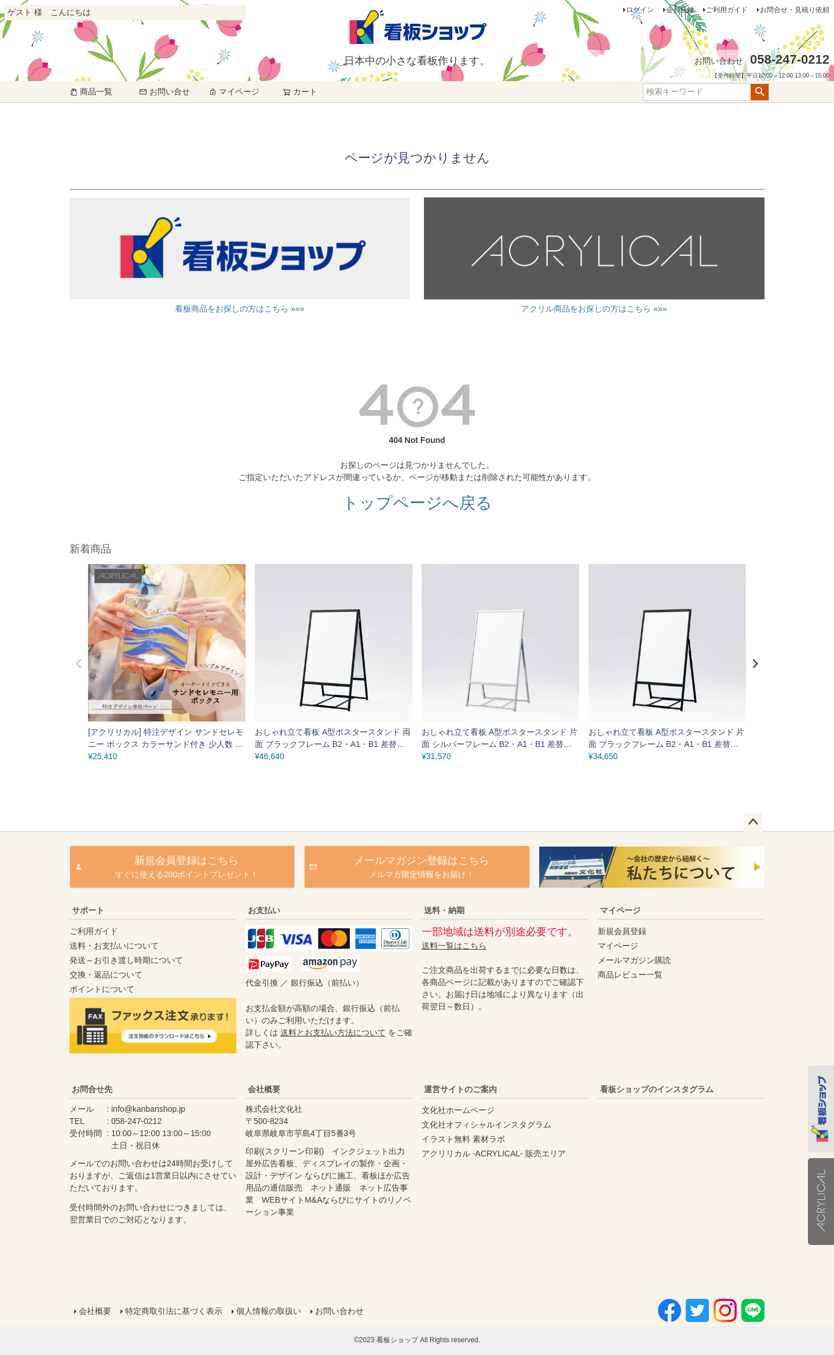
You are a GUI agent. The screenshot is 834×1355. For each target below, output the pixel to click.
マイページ (234, 91)
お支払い (264, 910)
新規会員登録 (622, 931)
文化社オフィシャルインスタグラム (486, 1124)
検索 (760, 92)
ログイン (640, 10)
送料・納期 (444, 910)
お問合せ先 (92, 1089)
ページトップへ (753, 822)
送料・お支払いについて (114, 945)
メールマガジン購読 (634, 960)
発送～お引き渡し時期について (126, 960)
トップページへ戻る (417, 503)
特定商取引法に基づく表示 (173, 1311)
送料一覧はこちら (454, 945)
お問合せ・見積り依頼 (794, 10)
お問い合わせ (339, 1311)
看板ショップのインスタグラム (657, 1089)
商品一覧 (91, 91)
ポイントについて (102, 989)
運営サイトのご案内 (460, 1089)
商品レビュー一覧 (630, 974)
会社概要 (264, 1089)
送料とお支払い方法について (333, 1032)
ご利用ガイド (727, 10)
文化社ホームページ (458, 1110)
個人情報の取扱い (268, 1311)
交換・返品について (106, 974)
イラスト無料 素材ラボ (463, 1139)
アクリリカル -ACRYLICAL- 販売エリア (494, 1153)
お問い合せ (164, 91)
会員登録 (680, 10)
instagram (679, 1187)
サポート (88, 910)
